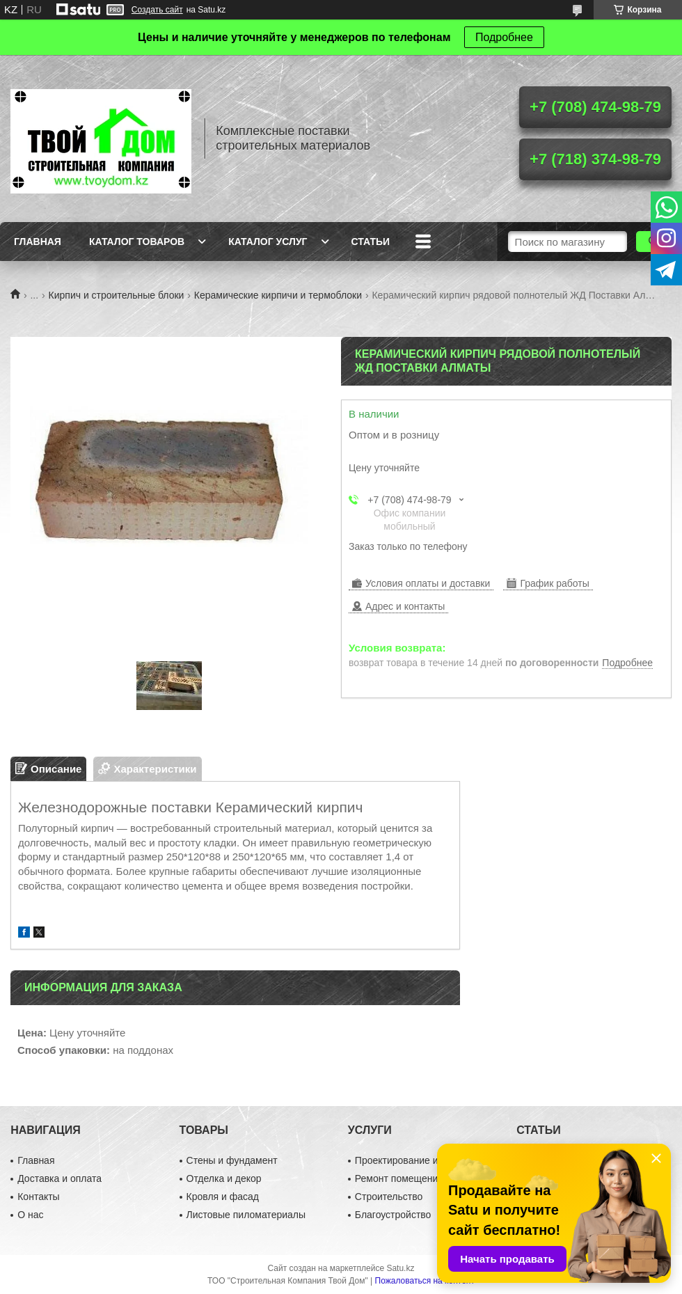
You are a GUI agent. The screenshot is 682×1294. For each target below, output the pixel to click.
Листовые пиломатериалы (246, 1214)
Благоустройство (393, 1214)
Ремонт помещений (399, 1178)
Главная (37, 241)
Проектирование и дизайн (414, 1160)
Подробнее (504, 37)
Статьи (370, 241)
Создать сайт (157, 10)
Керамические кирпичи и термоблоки (278, 295)
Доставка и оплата (59, 1178)
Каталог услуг (267, 241)
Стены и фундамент (232, 1160)
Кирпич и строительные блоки (116, 295)
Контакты (38, 1196)
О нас (30, 1214)
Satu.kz (400, 1268)
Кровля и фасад (223, 1196)
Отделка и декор (224, 1178)
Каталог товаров (136, 241)
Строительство (388, 1196)
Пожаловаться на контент (425, 1281)
